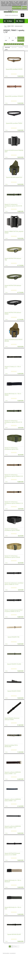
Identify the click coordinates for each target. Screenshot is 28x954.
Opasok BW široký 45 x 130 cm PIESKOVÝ (13, 881)
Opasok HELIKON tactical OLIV (14, 177)
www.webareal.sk (13, 953)
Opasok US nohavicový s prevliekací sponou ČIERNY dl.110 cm (14, 583)
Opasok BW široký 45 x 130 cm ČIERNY (13, 394)
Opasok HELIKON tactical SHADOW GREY (14, 151)
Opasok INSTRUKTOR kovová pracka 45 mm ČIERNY (12, 854)
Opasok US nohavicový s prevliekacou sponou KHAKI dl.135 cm (14, 476)
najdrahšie (20, 47)
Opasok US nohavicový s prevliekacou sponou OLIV (11, 448)
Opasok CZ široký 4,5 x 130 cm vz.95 (13, 367)
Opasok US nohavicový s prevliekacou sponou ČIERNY (12, 529)
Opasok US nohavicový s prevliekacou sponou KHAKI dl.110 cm (14, 503)
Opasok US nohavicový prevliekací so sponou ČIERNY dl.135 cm (14, 610)
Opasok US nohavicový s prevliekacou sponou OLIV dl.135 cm (13, 206)
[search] (22, 15)
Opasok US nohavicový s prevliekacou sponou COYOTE (12, 556)
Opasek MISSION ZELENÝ (14, 934)
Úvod (5, 26)
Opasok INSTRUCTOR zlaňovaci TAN (13, 259)
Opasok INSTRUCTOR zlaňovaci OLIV (13, 286)
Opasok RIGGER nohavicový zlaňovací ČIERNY (12, 718)
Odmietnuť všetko (16, 8)
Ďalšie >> (16, 946)
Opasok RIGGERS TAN (13, 637)
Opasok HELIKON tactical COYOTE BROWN (13, 340)
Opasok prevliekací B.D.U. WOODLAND (11, 745)
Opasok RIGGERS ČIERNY (14, 691)
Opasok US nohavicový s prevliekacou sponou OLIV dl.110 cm (13, 422)
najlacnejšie (14, 47)
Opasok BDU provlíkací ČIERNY (14, 123)
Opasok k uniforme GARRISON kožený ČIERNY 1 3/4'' (13, 772)
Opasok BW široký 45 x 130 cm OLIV (13, 908)
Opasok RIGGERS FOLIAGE (14, 664)
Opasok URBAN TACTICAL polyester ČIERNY (14, 232)
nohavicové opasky (18, 26)
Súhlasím (24, 8)
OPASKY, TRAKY (10, 26)
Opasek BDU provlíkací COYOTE (14, 69)
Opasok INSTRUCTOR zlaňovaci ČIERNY (13, 313)
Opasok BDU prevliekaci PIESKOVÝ (14, 96)
